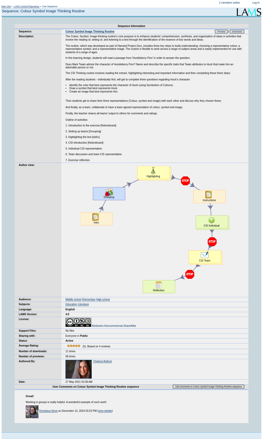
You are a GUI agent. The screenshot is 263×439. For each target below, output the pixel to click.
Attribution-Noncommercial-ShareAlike (100, 325)
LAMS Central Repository (26, 6)
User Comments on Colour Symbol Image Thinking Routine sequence (96, 386)
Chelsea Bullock (102, 361)
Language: (25, 309)
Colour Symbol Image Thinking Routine (90, 31)
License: (24, 319)
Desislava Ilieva (48, 410)
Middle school (73, 299)
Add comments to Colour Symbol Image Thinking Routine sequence (208, 386)
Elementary (89, 299)
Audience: (25, 299)
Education (71, 304)
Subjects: (25, 304)
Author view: (27, 165)
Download (237, 31)
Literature (83, 304)
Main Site (6, 6)
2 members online (229, 2)
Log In (256, 2)
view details (105, 410)
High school (103, 299)
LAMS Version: (28, 314)
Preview (221, 31)
